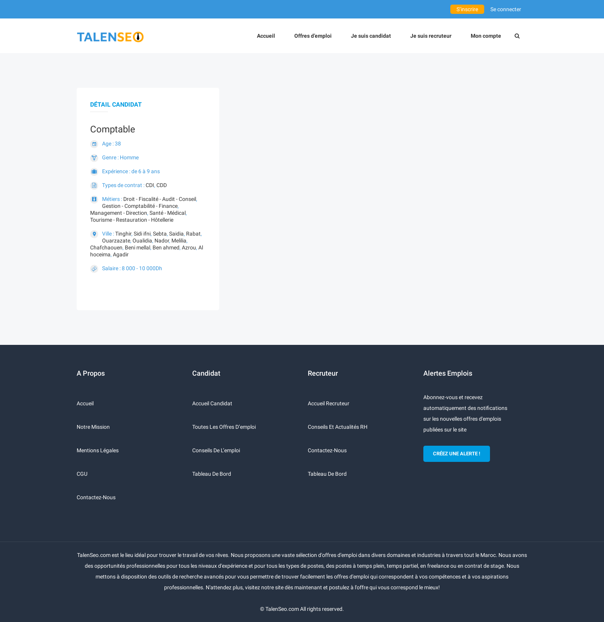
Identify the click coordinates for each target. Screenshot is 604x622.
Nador (161, 240)
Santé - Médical (167, 213)
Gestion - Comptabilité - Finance (140, 206)
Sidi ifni (142, 234)
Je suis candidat (371, 36)
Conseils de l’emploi (216, 450)
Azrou (189, 247)
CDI (150, 185)
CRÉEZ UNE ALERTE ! (456, 453)
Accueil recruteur (328, 403)
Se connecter (505, 9)
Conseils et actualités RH (337, 427)
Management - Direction (118, 213)
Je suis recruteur (430, 36)
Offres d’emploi (313, 36)
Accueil (266, 36)
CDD (161, 185)
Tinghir (123, 234)
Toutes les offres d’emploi (224, 427)
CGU (82, 474)
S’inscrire (467, 9)
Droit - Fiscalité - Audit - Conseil (159, 199)
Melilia (178, 240)
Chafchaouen (106, 247)
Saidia (176, 234)
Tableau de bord (211, 474)
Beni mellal (137, 247)
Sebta (160, 234)
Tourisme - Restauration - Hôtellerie (131, 220)
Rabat (193, 234)
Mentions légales (98, 450)
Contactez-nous (96, 497)
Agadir (121, 254)
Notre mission (93, 427)
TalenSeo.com (282, 609)
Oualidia (142, 240)
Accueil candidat (212, 403)
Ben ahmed (166, 247)
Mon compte (486, 36)
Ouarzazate (116, 240)
